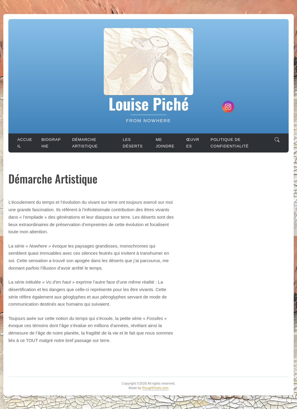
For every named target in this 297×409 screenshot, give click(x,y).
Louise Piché (149, 103)
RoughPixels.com (155, 388)
